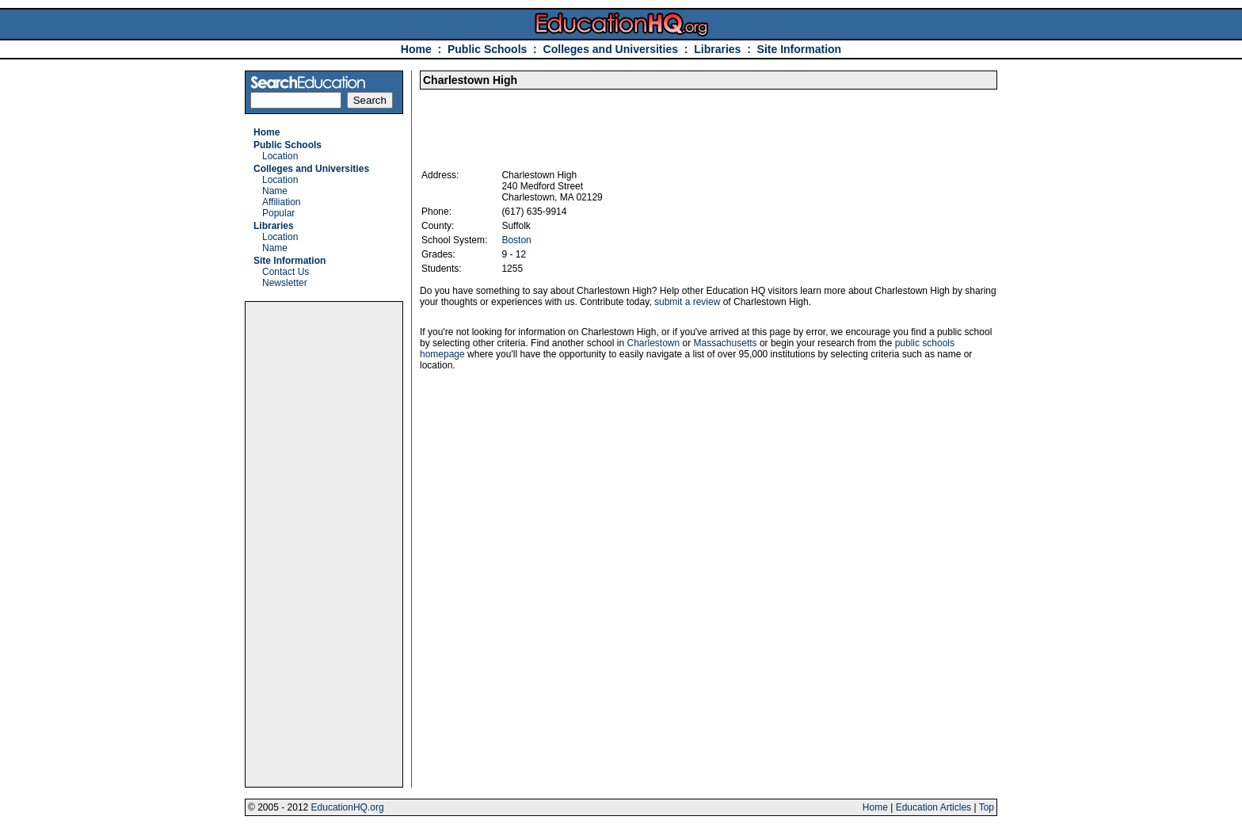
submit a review (687, 301)
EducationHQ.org (347, 807)
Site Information (799, 49)
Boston (516, 240)
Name (275, 190)
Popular (278, 213)
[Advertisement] (324, 544)
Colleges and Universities (610, 49)
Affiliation (281, 202)
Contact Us (285, 271)
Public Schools (489, 49)
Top (986, 807)
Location (280, 156)
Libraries (717, 49)
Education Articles (933, 807)
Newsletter (284, 282)
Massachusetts (725, 343)
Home (416, 49)
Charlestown (653, 343)
